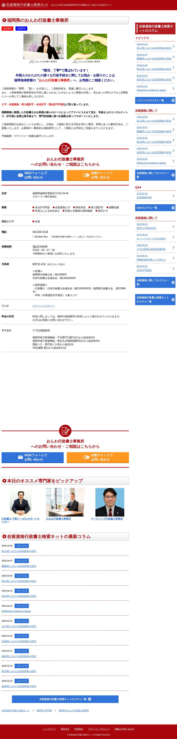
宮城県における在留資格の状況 (19, 641)
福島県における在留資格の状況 (19, 656)
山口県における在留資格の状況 (19, 626)
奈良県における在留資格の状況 (19, 596)
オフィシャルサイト (44, 306)
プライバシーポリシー (99, 729)
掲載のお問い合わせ (124, 729)
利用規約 (78, 729)
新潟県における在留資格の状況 (19, 671)
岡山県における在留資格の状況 (19, 581)
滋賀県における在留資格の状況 (19, 686)
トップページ (49, 729)
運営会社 (65, 729)
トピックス (21, 546)
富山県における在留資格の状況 (19, 551)
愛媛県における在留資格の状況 (19, 566)
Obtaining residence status (16, 611)
